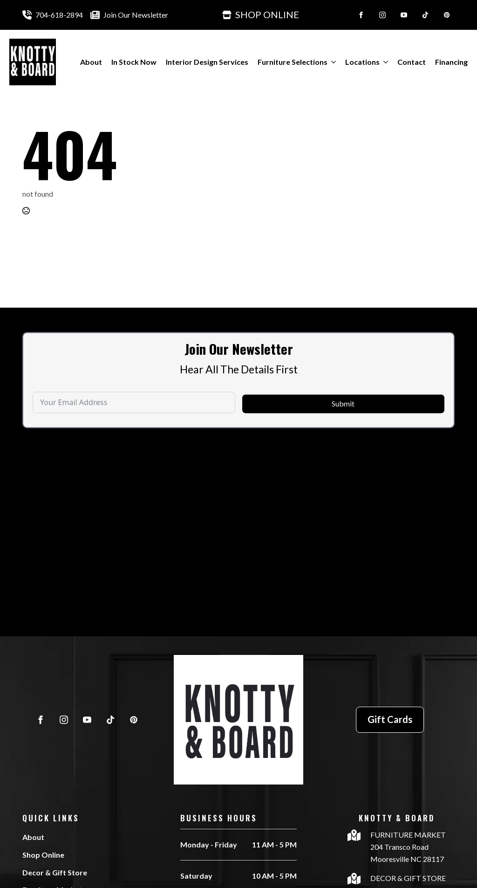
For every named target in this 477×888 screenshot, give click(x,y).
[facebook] (361, 15)
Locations (362, 61)
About (91, 61)
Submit (343, 423)
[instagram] (382, 15)
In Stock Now (134, 61)
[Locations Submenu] (384, 62)
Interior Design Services (207, 61)
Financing (451, 61)
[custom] (425, 15)
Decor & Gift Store (54, 872)
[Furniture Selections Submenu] (331, 62)
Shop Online (43, 854)
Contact (411, 61)
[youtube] (404, 15)
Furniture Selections (292, 61)
